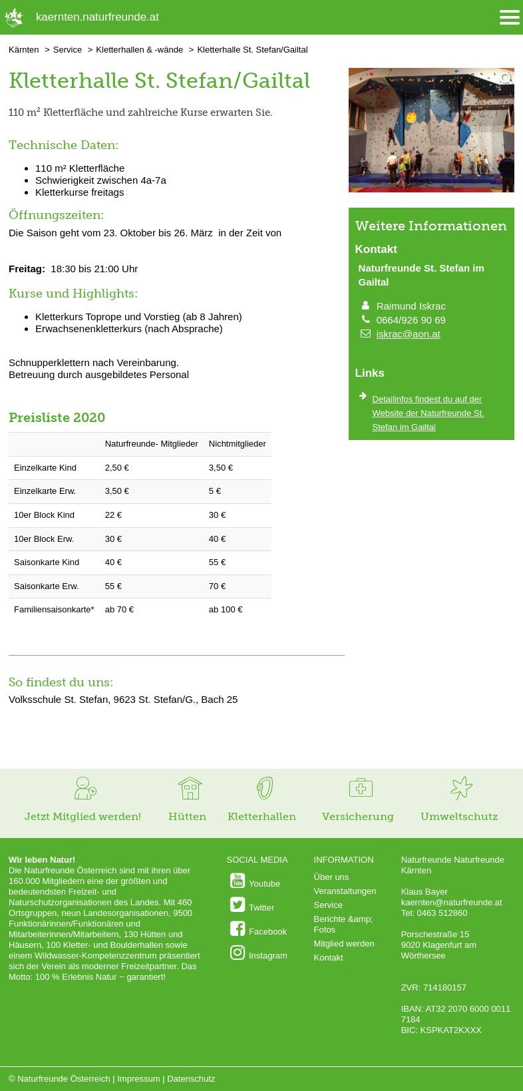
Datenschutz (191, 1079)
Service (67, 50)
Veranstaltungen (345, 891)
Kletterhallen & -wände (139, 50)
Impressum (138, 1079)
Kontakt (328, 958)
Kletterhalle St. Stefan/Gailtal (252, 50)
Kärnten (24, 50)
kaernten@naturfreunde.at (451, 902)
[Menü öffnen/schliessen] (510, 17)
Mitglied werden (344, 944)
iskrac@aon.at (408, 333)
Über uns (331, 877)
